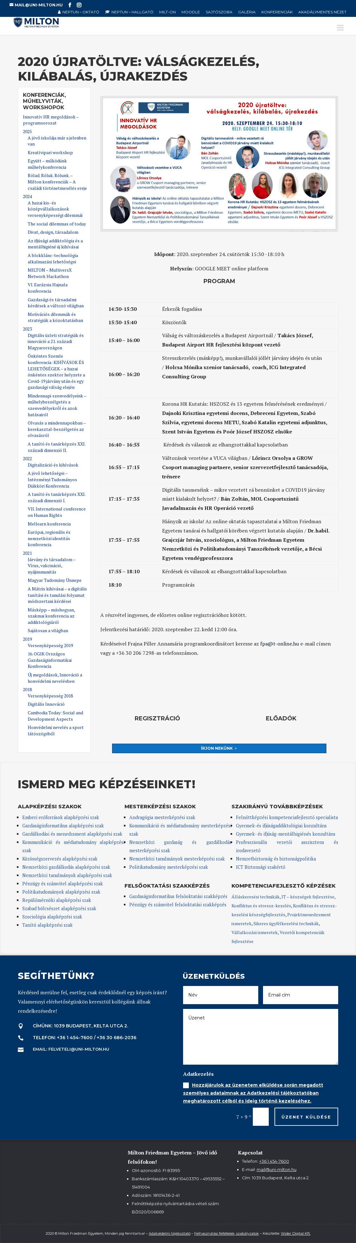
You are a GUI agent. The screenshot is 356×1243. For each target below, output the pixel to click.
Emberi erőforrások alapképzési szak (60, 817)
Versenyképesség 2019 (50, 645)
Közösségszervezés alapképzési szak (59, 859)
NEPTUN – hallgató (132, 12)
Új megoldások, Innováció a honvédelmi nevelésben (55, 678)
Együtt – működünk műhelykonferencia (47, 164)
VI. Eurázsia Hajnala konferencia (48, 288)
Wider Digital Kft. (295, 1233)
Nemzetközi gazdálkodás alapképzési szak (66, 867)
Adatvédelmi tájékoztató (169, 1233)
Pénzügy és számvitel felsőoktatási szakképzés (177, 905)
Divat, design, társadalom (53, 232)
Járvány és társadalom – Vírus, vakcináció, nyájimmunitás (51, 565)
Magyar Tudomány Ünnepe (55, 580)
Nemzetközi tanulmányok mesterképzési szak (177, 859)
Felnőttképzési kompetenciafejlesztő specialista (287, 817)
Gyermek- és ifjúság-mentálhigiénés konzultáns (285, 834)
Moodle (191, 12)
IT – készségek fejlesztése (307, 897)
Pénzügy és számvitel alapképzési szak (62, 884)
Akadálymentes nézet (322, 12)
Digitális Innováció (46, 704)
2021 (27, 553)
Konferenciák (277, 12)
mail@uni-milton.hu (276, 1169)
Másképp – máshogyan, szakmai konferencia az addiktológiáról (51, 616)
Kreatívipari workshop (50, 152)
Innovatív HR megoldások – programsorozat (51, 120)
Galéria (247, 12)
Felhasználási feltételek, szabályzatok (226, 1233)
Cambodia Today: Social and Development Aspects (55, 716)
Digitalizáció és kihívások (53, 465)
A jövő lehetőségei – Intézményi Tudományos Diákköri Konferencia (52, 479)
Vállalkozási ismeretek (254, 932)
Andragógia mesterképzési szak (162, 817)
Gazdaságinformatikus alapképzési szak (63, 826)
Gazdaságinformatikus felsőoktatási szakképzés (178, 896)
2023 (27, 329)
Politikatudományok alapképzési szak (61, 892)
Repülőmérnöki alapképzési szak (56, 900)
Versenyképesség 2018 (50, 696)
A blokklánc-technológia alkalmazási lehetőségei (53, 258)
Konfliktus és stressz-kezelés (261, 906)
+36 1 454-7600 (274, 1161)
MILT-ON (167, 12)
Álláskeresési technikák (255, 897)
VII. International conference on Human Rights (57, 512)
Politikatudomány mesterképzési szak (168, 867)
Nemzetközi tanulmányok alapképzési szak (67, 875)
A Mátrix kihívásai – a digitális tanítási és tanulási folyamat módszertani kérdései (57, 595)
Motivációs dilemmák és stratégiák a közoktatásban (55, 317)
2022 (27, 458)
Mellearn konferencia (49, 524)
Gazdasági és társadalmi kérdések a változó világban (56, 302)
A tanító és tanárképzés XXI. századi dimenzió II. (56, 447)
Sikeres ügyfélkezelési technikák (286, 923)
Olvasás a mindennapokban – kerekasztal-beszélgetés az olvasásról (57, 429)
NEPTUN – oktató (80, 12)
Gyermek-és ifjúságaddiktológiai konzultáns (281, 826)
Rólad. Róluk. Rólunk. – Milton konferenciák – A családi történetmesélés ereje (57, 181)
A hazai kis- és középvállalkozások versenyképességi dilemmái (55, 209)
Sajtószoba (219, 12)
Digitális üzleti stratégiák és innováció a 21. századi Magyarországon (56, 341)
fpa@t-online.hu (279, 643)
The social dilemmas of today (57, 224)
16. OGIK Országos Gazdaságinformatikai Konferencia (50, 660)
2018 (27, 689)
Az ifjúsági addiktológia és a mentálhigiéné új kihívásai (55, 244)
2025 (27, 131)
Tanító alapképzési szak (47, 925)
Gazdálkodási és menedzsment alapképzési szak (72, 834)
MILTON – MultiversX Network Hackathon (50, 273)
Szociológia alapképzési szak (52, 917)
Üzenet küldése (306, 1116)
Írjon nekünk (217, 748)
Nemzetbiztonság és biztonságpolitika (276, 859)
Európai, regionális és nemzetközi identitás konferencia (49, 538)
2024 (27, 196)
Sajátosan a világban (48, 630)
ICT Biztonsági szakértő (260, 867)
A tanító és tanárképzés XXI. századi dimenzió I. (56, 497)
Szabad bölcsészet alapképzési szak (59, 908)
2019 (27, 639)
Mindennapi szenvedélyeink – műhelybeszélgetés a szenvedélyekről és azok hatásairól (57, 405)
